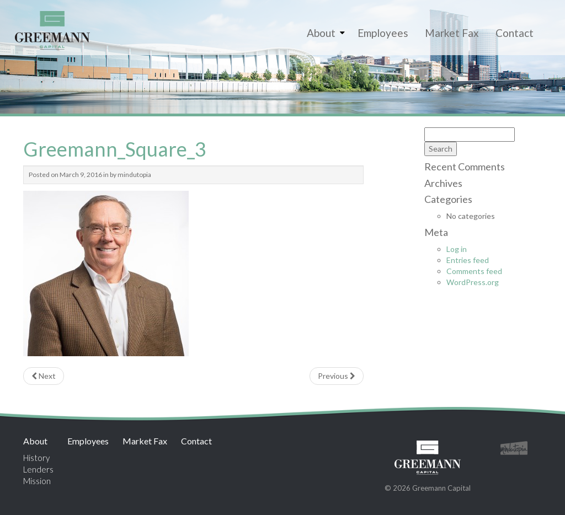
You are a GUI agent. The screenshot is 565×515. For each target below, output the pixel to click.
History (36, 458)
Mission (37, 481)
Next (43, 375)
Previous (336, 375)
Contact (514, 32)
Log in (456, 249)
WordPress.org (472, 282)
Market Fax (452, 32)
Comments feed (474, 271)
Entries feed (467, 260)
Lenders (38, 469)
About (321, 32)
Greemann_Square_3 (114, 149)
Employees (383, 32)
